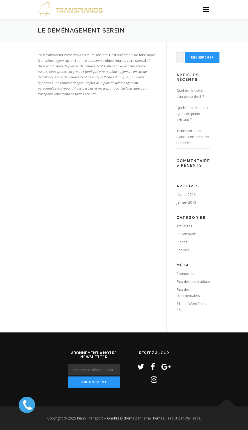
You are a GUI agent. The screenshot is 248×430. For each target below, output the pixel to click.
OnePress (115, 418)
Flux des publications (193, 281)
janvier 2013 (186, 202)
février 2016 (186, 194)
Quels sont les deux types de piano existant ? (192, 113)
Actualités (184, 226)
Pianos (181, 242)
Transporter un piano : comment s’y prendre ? (192, 136)
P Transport (186, 234)
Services (183, 250)
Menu (206, 9)
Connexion (185, 273)
